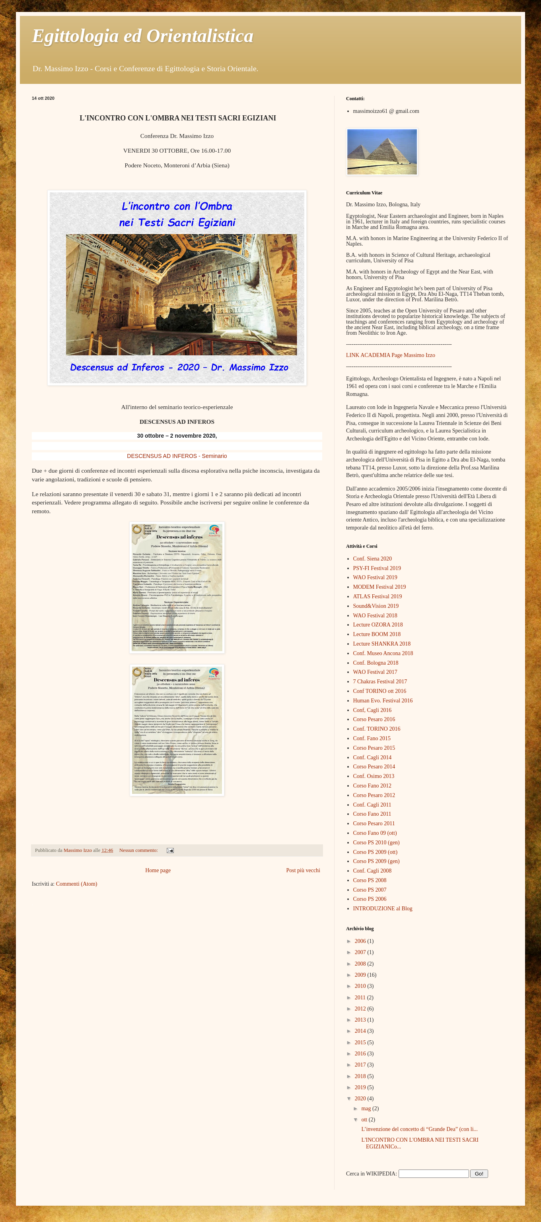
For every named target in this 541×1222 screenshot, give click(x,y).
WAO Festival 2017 (375, 672)
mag (366, 1108)
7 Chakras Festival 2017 (380, 682)
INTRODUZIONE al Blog (383, 909)
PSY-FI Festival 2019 (377, 568)
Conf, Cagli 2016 (372, 710)
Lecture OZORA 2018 (378, 625)
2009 (361, 975)
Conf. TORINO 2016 (377, 729)
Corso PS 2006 (370, 899)
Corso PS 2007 (370, 890)
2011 (361, 998)
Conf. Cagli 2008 (372, 871)
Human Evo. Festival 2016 (383, 701)
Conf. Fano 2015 (372, 738)
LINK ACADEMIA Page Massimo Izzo (390, 355)
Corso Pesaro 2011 (374, 823)
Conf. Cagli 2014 (372, 757)
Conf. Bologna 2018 (376, 663)
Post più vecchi (303, 870)
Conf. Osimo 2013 (374, 776)
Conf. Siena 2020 (372, 559)
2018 (361, 1076)
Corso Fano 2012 (372, 786)
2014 (361, 1031)
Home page (158, 870)
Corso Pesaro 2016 (374, 719)
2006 (361, 941)
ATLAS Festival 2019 (377, 596)
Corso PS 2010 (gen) (376, 843)
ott (364, 1120)
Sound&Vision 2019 (376, 606)
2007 (361, 952)
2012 (361, 1009)
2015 (361, 1042)
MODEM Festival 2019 (379, 587)
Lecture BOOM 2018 (377, 634)
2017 (361, 1065)
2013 (361, 1020)
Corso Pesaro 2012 (374, 795)
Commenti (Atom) (76, 884)
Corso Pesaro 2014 (374, 767)
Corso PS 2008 (370, 880)
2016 (361, 1054)
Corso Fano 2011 (372, 814)
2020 (361, 1099)
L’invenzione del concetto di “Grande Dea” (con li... (419, 1129)
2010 (361, 986)
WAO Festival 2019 (375, 577)
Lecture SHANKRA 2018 (382, 644)
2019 (361, 1087)
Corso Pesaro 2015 (374, 748)
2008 (361, 964)
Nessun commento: (139, 850)
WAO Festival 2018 (375, 616)
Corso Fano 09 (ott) (375, 833)
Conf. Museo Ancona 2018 (383, 653)
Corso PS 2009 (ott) (375, 852)
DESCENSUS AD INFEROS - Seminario (177, 456)
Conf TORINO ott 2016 (380, 691)
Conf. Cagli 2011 (372, 805)
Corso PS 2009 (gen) (376, 861)
